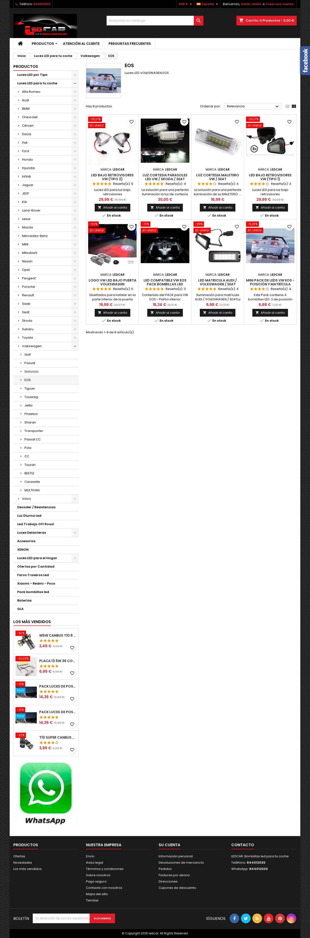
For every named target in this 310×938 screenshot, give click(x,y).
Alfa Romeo (31, 91)
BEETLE (29, 473)
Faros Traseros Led (33, 575)
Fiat (24, 142)
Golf (27, 354)
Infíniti (26, 176)
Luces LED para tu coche (37, 83)
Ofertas (19, 856)
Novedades (22, 862)
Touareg (31, 397)
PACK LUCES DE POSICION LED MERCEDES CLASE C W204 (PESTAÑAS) (58, 686)
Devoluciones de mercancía (181, 862)
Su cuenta (169, 845)
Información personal (176, 856)
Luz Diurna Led (29, 515)
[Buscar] (155, 20)
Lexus (26, 219)
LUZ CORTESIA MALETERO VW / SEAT (217, 177)
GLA (20, 609)
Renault (28, 295)
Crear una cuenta (280, 4)
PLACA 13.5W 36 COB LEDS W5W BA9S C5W (58, 661)
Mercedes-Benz (35, 236)
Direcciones (168, 881)
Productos (43, 43)
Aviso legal (94, 862)
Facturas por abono (174, 875)
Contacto (242, 845)
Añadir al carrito (112, 207)
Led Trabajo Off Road (35, 524)
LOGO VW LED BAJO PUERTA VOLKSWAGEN (112, 282)
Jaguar (27, 185)
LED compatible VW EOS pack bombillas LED (165, 282)
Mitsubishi (29, 252)
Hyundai (28, 168)
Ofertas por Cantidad (35, 566)
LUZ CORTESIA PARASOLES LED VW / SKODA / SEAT (165, 177)
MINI (25, 244)
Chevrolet (30, 117)
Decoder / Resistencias (36, 507)
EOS (27, 380)
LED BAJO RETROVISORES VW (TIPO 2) (112, 177)
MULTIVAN (31, 490)
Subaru (27, 329)
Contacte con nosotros (104, 887)
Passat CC (32, 439)
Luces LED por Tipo (32, 74)
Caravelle (32, 481)
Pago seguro (96, 881)
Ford (25, 151)
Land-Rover (31, 210)
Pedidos (165, 869)
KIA (24, 202)
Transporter (33, 431)
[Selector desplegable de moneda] (186, 4)
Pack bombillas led (33, 592)
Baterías (24, 600)
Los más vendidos (32, 622)
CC (26, 456)
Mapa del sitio (97, 894)
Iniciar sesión (251, 4)
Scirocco (31, 371)
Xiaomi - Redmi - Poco (36, 583)
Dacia (26, 134)
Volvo (26, 498)
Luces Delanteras (31, 532)
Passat (29, 363)
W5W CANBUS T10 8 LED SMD (58, 635)
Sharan (30, 422)
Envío (90, 856)
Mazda (27, 227)
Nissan (27, 261)
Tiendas (92, 900)
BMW (26, 108)
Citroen (28, 125)
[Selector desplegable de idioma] (208, 4)
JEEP (25, 193)
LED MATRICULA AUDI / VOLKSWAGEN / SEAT (217, 282)
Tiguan (29, 388)
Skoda (27, 320)
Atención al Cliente (81, 43)
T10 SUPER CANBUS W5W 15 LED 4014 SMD (58, 737)
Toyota (27, 337)
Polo (27, 448)
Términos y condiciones (105, 869)
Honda (27, 159)
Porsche (28, 286)
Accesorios (26, 541)
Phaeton (31, 414)
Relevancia (253, 106)
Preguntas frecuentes (129, 43)
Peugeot (29, 278)
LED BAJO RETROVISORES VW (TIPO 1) (270, 177)
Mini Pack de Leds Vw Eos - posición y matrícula (270, 282)
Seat (25, 312)
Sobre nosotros (98, 875)
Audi (25, 100)
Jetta (28, 405)
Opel (26, 269)
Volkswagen (32, 346)
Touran (30, 464)
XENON (23, 549)
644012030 (41, 4)
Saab (26, 303)
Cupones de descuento (177, 887)
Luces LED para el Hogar (37, 558)
